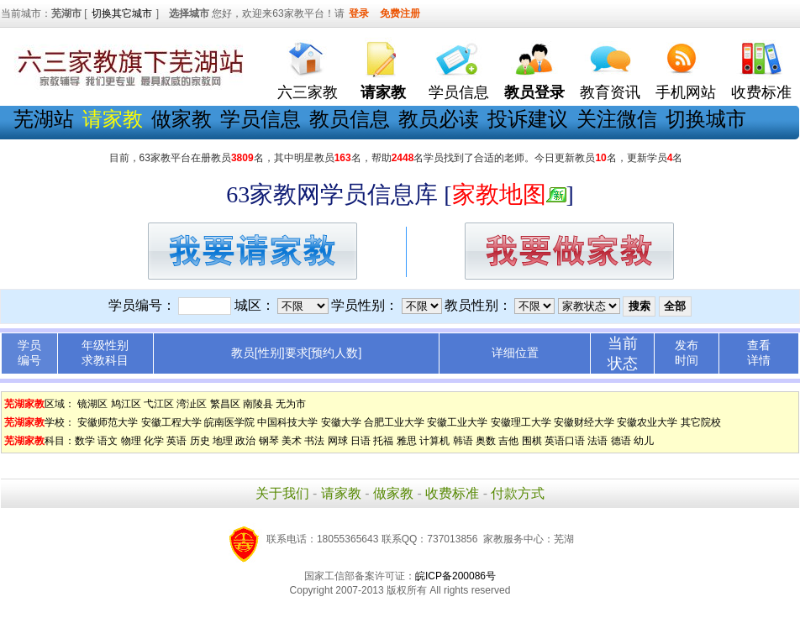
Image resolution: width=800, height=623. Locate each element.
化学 (154, 441)
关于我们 (282, 493)
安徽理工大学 (521, 422)
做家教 (181, 118)
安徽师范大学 (107, 422)
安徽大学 (341, 422)
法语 (597, 441)
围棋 (532, 441)
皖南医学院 (229, 422)
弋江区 (159, 404)
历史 (200, 441)
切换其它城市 (122, 13)
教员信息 (349, 118)
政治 (245, 441)
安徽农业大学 (647, 422)
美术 (292, 441)
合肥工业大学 (394, 422)
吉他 (508, 441)
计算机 (434, 441)
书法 (314, 441)
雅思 (407, 441)
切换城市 (706, 118)
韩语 (463, 441)
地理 (223, 441)
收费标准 (761, 92)
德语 (621, 441)
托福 (383, 441)
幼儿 (644, 441)
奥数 (486, 441)
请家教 (341, 493)
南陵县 (258, 404)
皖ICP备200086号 (455, 576)
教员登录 (534, 92)
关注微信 (616, 118)
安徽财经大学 (584, 422)
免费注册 (400, 13)
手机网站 (685, 92)
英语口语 (565, 441)
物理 (131, 441)
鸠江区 (126, 404)
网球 (338, 441)
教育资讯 (610, 92)
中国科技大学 (287, 422)
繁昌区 (225, 404)
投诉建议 (527, 118)
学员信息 (459, 92)
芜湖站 (43, 118)
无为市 (291, 404)
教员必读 (438, 118)
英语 (176, 441)
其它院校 (701, 422)
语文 (107, 441)
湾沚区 (191, 404)
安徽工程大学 (171, 422)
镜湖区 (92, 404)
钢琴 (269, 441)
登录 (359, 13)
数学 (85, 441)
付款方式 (518, 493)
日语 (360, 441)
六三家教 (307, 92)
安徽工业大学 (457, 422)
